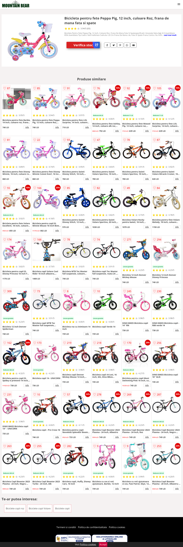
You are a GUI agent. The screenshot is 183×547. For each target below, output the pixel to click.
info (27, 127)
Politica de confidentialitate (92, 527)
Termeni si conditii (66, 527)
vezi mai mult (170, 35)
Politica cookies (117, 527)
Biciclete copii (62, 508)
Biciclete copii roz (15, 508)
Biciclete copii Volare (40, 508)
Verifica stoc (86, 45)
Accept (103, 544)
